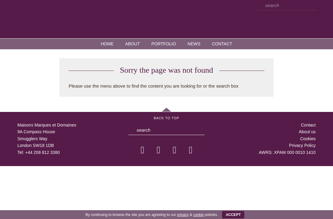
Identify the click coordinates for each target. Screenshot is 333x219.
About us (307, 131)
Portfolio (163, 43)
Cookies (308, 138)
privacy (183, 215)
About (132, 43)
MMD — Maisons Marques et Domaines (166, 19)
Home (107, 43)
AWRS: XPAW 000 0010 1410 (287, 152)
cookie (198, 215)
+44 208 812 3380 (42, 152)
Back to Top (166, 118)
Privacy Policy (302, 145)
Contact (222, 43)
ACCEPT (233, 215)
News (194, 43)
